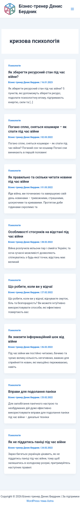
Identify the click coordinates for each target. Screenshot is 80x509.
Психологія (14, 65)
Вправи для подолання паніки (32, 391)
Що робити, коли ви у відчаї (30, 286)
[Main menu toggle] (72, 9)
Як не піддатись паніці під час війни (36, 442)
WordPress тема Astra (39, 501)
